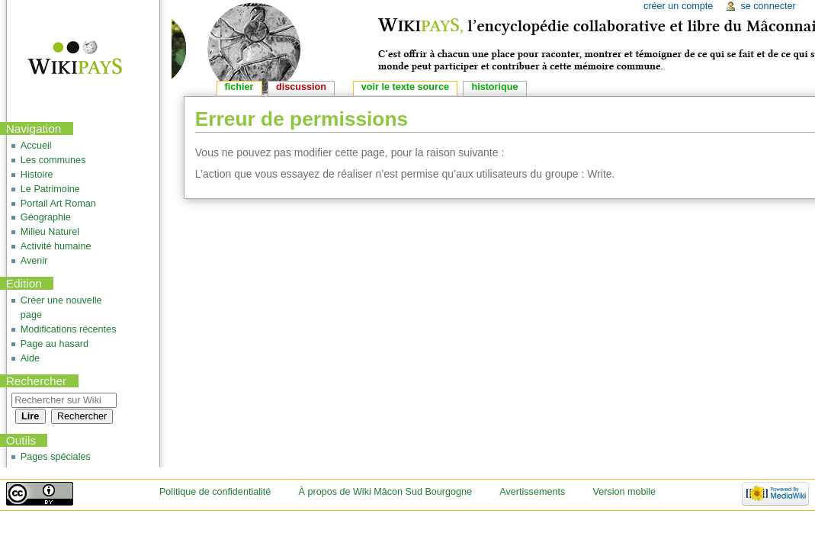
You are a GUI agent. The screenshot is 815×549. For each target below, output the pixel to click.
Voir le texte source (405, 87)
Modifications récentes (69, 329)
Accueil (36, 145)
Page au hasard (54, 344)
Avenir (34, 260)
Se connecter (767, 6)
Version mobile (624, 491)
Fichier (239, 87)
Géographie (46, 217)
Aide (30, 358)
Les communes (53, 160)
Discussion (301, 87)
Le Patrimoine (50, 189)
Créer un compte (678, 6)
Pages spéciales (56, 456)
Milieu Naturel (50, 231)
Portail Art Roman (58, 203)
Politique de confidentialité (215, 491)
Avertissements (532, 491)
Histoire (37, 174)
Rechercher (36, 380)
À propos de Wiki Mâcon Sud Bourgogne (386, 491)
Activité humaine (56, 246)
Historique (494, 87)
